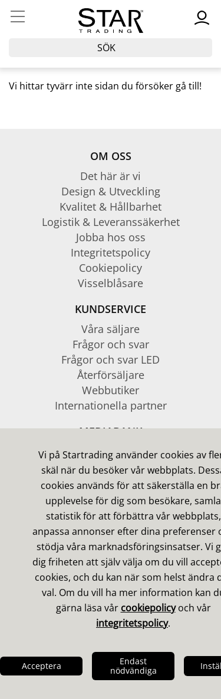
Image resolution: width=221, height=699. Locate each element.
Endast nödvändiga (133, 665)
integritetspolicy (132, 623)
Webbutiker (110, 390)
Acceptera (41, 665)
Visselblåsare (110, 283)
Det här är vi (110, 176)
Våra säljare (110, 329)
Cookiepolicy (110, 268)
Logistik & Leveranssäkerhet (111, 222)
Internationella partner (111, 405)
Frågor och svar (110, 344)
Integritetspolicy (110, 252)
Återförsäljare (110, 375)
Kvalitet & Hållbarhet (110, 206)
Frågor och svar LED (110, 359)
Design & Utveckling (110, 191)
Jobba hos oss (111, 237)
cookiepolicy (148, 607)
